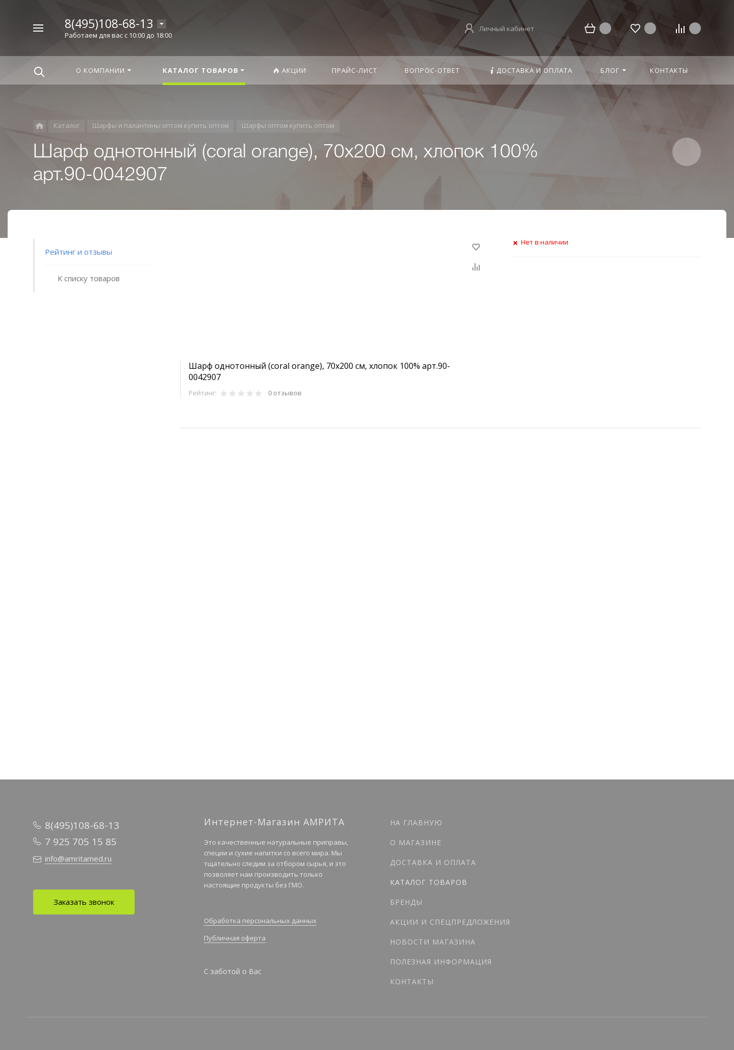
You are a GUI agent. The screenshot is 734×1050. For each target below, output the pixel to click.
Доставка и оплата (433, 862)
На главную (416, 822)
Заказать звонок (84, 902)
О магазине (415, 842)
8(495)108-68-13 (109, 23)
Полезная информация (441, 961)
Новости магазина (433, 942)
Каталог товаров (428, 882)
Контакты (412, 981)
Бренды (406, 902)
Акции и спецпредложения (450, 922)
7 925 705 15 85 (81, 841)
